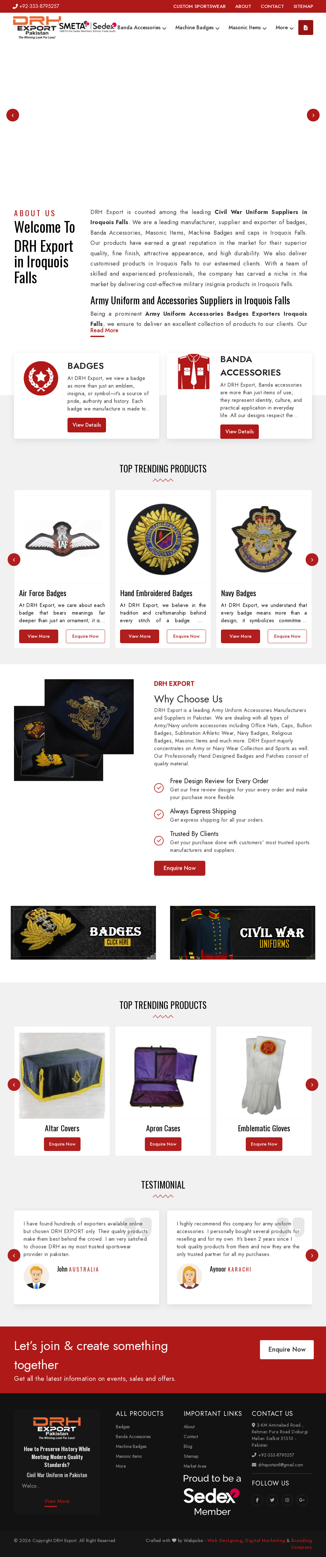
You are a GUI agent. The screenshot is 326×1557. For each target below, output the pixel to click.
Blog (188, 1446)
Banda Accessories (142, 27)
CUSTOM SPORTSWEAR (199, 6)
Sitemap (191, 1456)
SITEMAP (303, 6)
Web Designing (225, 1540)
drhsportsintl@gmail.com (277, 1465)
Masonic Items (248, 27)
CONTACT (272, 6)
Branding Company (301, 1543)
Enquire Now (180, 1020)
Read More (104, 330)
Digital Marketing (265, 1540)
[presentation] (12, 115)
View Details (87, 425)
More (285, 27)
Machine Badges (197, 27)
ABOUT (243, 6)
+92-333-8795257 (36, 6)
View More (57, 1501)
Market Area (195, 1466)
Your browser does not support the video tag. (163, 124)
